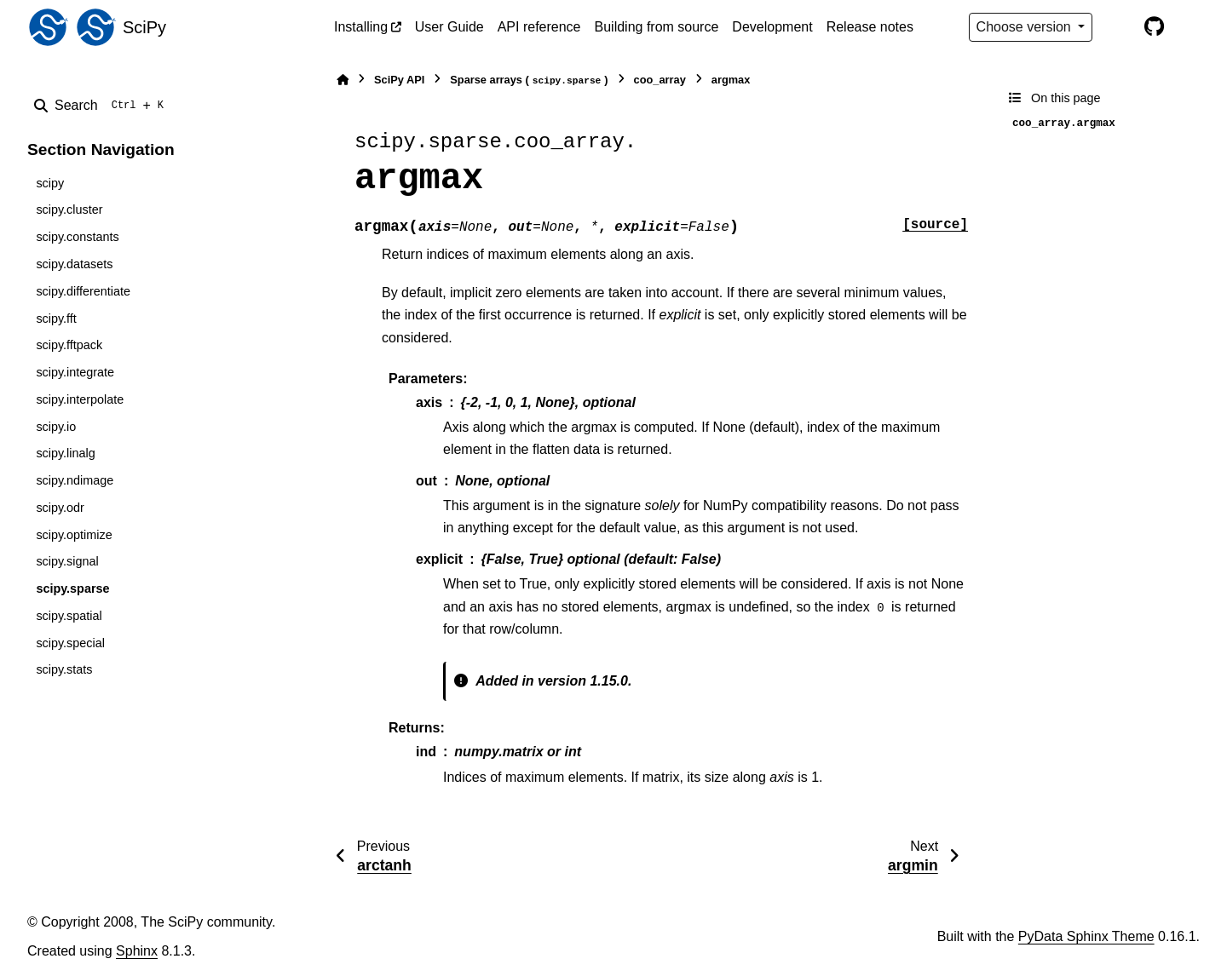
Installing (361, 27)
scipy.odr (60, 507)
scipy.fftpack (69, 345)
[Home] (343, 80)
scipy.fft (56, 318)
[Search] (102, 106)
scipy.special (70, 643)
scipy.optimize (74, 535)
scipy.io (56, 426)
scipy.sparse (72, 588)
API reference (539, 27)
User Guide (449, 27)
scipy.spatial (68, 616)
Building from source (657, 27)
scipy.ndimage (74, 480)
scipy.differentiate (83, 291)
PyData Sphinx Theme (1086, 936)
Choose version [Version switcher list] (1025, 27)
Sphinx (137, 951)
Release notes (870, 27)
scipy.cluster (69, 209)
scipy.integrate (75, 372)
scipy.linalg (65, 453)
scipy (50, 183)
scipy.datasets (74, 264)
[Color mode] (1118, 27)
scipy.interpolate (80, 399)
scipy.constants (77, 237)
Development (772, 27)
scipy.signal (67, 561)
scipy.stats (64, 669)
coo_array (660, 79)
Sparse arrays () (529, 80)
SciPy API (399, 79)
